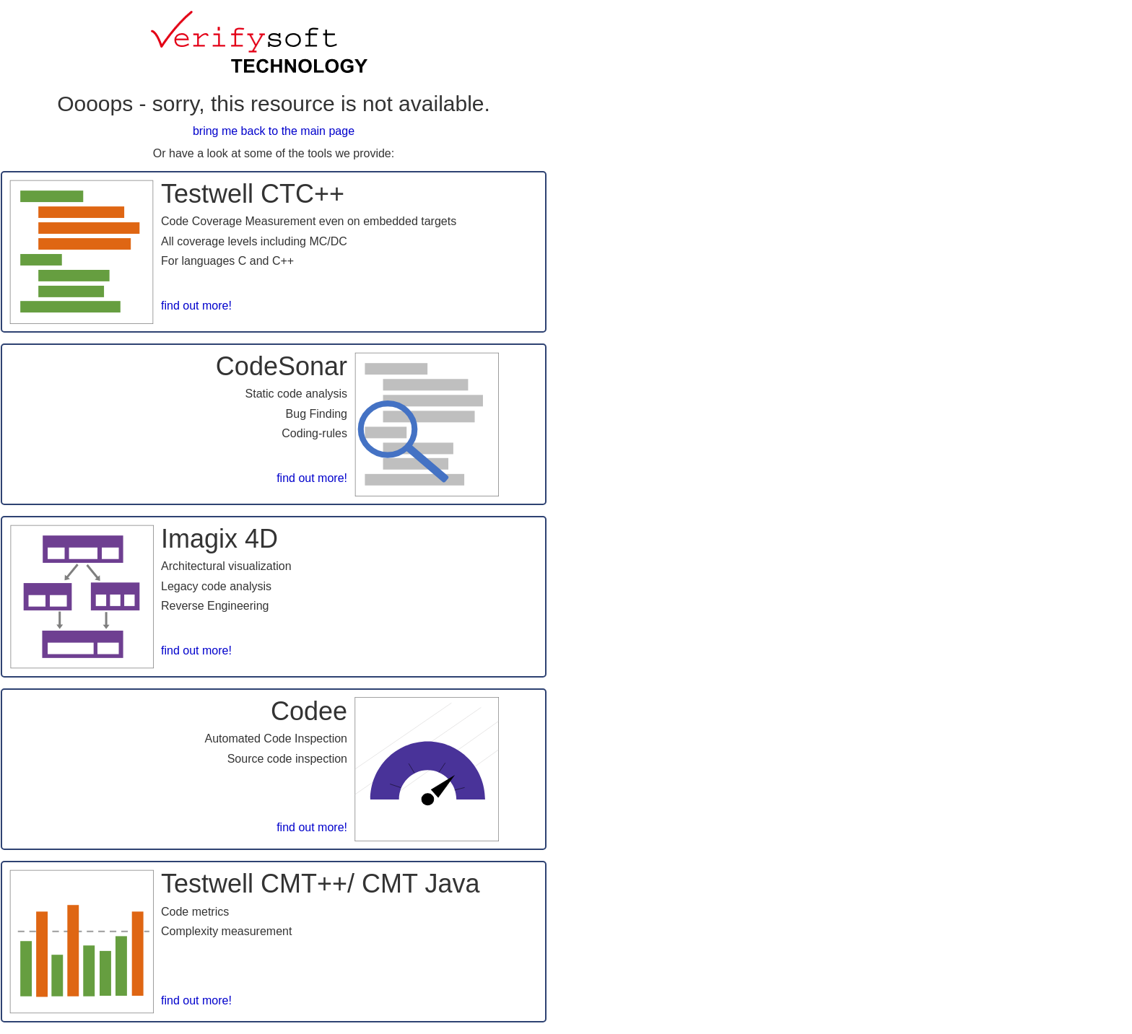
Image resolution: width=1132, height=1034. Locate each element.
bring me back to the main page (273, 131)
